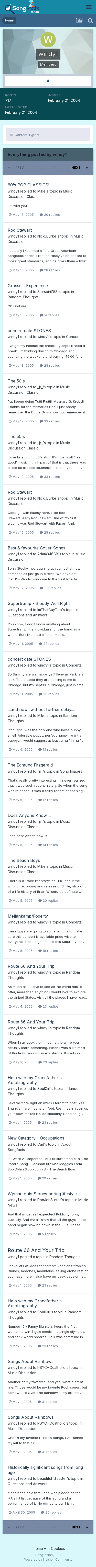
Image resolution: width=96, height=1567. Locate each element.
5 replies (47, 1234)
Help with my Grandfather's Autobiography (35, 1080)
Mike (41, 191)
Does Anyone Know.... (29, 815)
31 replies (47, 1402)
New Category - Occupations (36, 1138)
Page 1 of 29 (48, 168)
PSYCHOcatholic (51, 1367)
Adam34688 (47, 554)
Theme (38, 1548)
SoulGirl (43, 1088)
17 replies (48, 800)
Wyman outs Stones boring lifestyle (42, 1193)
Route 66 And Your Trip (31, 966)
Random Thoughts (23, 297)
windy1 (13, 191)
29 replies (48, 1178)
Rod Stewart (20, 230)
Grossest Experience (28, 285)
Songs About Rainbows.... (33, 1361)
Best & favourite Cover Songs (36, 547)
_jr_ (40, 387)
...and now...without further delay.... (41, 709)
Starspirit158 (47, 291)
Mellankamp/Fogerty (28, 916)
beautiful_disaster (52, 1478)
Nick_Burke (46, 236)
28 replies (50, 270)
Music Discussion (22, 1373)
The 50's (16, 381)
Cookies (58, 1548)
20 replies (50, 214)
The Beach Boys (24, 860)
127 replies (50, 588)
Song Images (71, 771)
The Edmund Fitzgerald (30, 765)
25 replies (51, 1512)
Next (76, 168)
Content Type (24, 135)
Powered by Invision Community (48, 1559)
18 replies (48, 951)
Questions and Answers (27, 615)
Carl (40, 1144)
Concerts (73, 336)
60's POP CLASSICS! (28, 184)
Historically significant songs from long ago (45, 1470)
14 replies (49, 315)
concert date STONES (29, 330)
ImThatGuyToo (49, 609)
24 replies (49, 643)
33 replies (50, 421)
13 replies (48, 749)
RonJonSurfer (49, 1200)
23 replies (48, 1006)
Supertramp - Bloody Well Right (39, 603)
